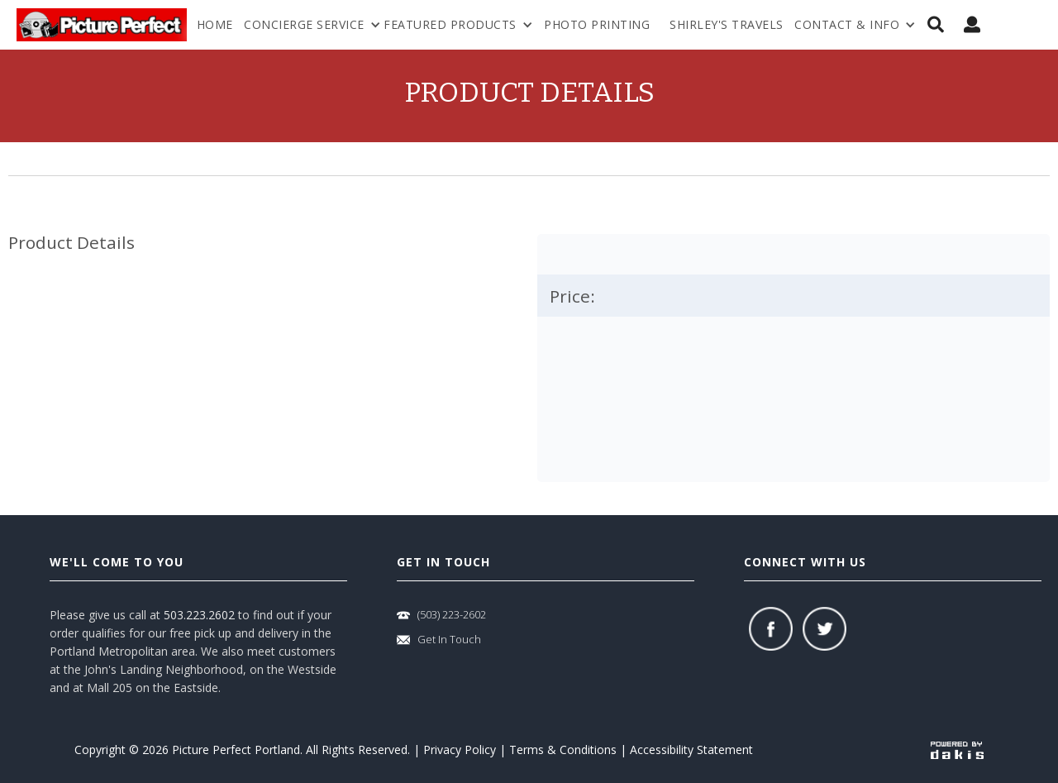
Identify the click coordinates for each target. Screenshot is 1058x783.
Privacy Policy (459, 749)
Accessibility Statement (691, 749)
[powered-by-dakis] (957, 749)
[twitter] (824, 629)
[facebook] (771, 629)
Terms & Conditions (563, 749)
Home (215, 24)
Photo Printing (597, 24)
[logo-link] (102, 24)
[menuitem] (855, 25)
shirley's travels (727, 24)
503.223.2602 (199, 615)
